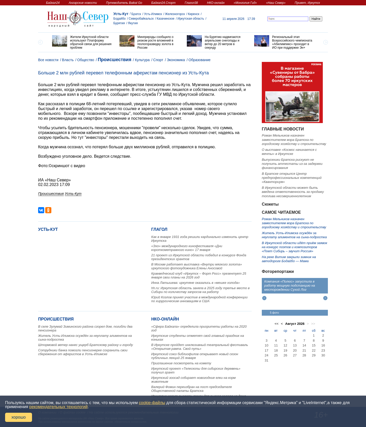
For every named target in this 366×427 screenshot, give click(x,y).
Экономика (176, 60)
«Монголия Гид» (245, 3)
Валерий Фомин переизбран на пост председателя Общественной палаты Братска (191, 389)
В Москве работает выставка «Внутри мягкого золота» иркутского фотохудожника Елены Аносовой (196, 266)
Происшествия (114, 59)
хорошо (18, 417)
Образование (200, 60)
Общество (85, 60)
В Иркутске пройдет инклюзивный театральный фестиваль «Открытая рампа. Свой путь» (199, 347)
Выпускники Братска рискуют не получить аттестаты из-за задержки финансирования (292, 164)
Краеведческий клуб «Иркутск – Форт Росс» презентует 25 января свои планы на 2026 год (198, 275)
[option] (82, 42)
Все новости (48, 60)
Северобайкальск (141, 18)
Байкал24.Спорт (163, 3)
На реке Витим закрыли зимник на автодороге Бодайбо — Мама (289, 259)
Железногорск (175, 14)
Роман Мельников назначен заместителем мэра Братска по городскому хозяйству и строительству (294, 140)
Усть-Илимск (153, 14)
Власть (68, 60)
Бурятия (119, 23)
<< (276, 324)
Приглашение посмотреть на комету (181, 363)
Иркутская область (190, 18)
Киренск (193, 14)
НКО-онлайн (216, 3)
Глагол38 (191, 3)
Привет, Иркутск (307, 3)
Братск (136, 14)
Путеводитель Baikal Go (124, 3)
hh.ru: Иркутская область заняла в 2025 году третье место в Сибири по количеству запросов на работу (200, 290)
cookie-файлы (152, 403)
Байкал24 (52, 3)
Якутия (133, 23)
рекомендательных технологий (58, 407)
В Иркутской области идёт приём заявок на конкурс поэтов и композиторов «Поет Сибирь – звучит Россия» (294, 247)
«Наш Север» (276, 3)
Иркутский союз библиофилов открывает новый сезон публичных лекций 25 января (194, 356)
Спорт (158, 60)
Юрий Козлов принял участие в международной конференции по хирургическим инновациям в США (199, 299)
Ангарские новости (83, 3)
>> (313, 324)
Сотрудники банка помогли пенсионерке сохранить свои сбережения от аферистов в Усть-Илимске (83, 352)
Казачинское (166, 18)
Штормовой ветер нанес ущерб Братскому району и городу (85, 345)
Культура (142, 60)
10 (266, 345)
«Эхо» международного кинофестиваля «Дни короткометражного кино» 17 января (186, 248)
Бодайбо (119, 18)
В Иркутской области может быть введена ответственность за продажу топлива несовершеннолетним (293, 192)
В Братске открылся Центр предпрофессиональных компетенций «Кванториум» (292, 178)
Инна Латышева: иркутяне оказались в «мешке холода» (195, 283)
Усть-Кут (120, 14)
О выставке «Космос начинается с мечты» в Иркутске (289, 152)
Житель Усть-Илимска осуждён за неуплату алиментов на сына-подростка (294, 235)
